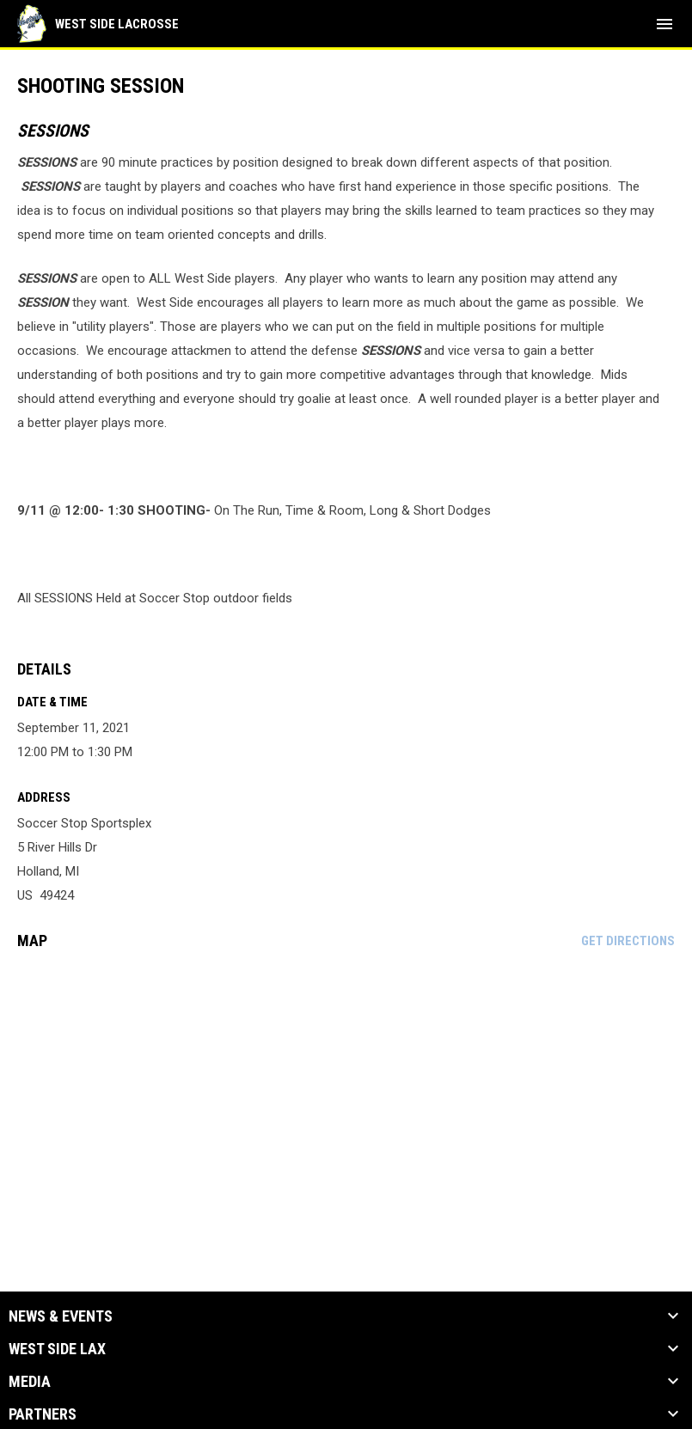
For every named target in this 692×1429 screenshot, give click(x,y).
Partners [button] (43, 1414)
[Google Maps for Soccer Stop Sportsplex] (346, 1095)
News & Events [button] (61, 1316)
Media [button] (30, 1381)
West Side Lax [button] (57, 1349)
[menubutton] (664, 24)
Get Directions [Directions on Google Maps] (628, 941)
